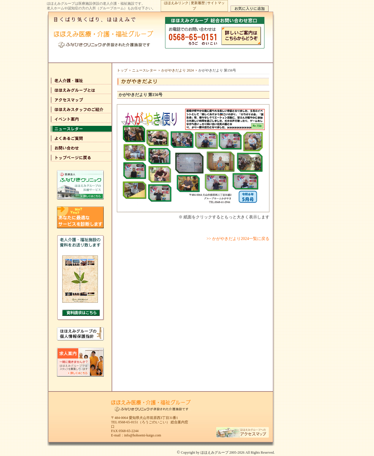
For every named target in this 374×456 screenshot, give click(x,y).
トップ (122, 70)
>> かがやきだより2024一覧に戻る (238, 238)
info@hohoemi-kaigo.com (142, 435)
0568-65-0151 (128, 422)
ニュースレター (144, 70)
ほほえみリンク (176, 3)
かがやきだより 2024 (177, 70)
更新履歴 (198, 3)
